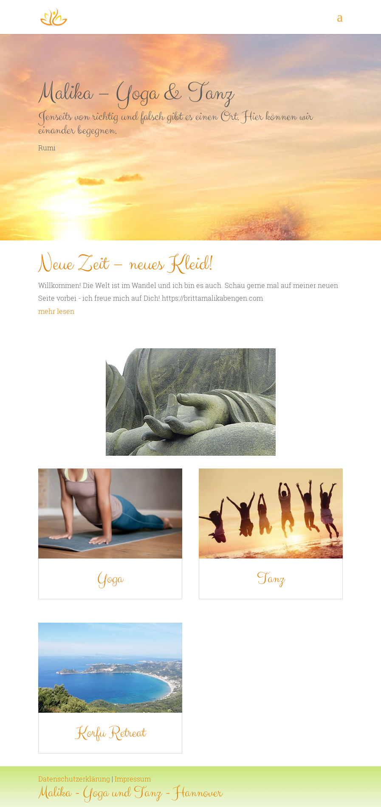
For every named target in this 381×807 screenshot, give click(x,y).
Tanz (238, 594)
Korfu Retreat (143, 686)
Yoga (142, 594)
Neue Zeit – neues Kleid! (125, 264)
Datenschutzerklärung (74, 778)
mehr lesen (56, 311)
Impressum (133, 778)
